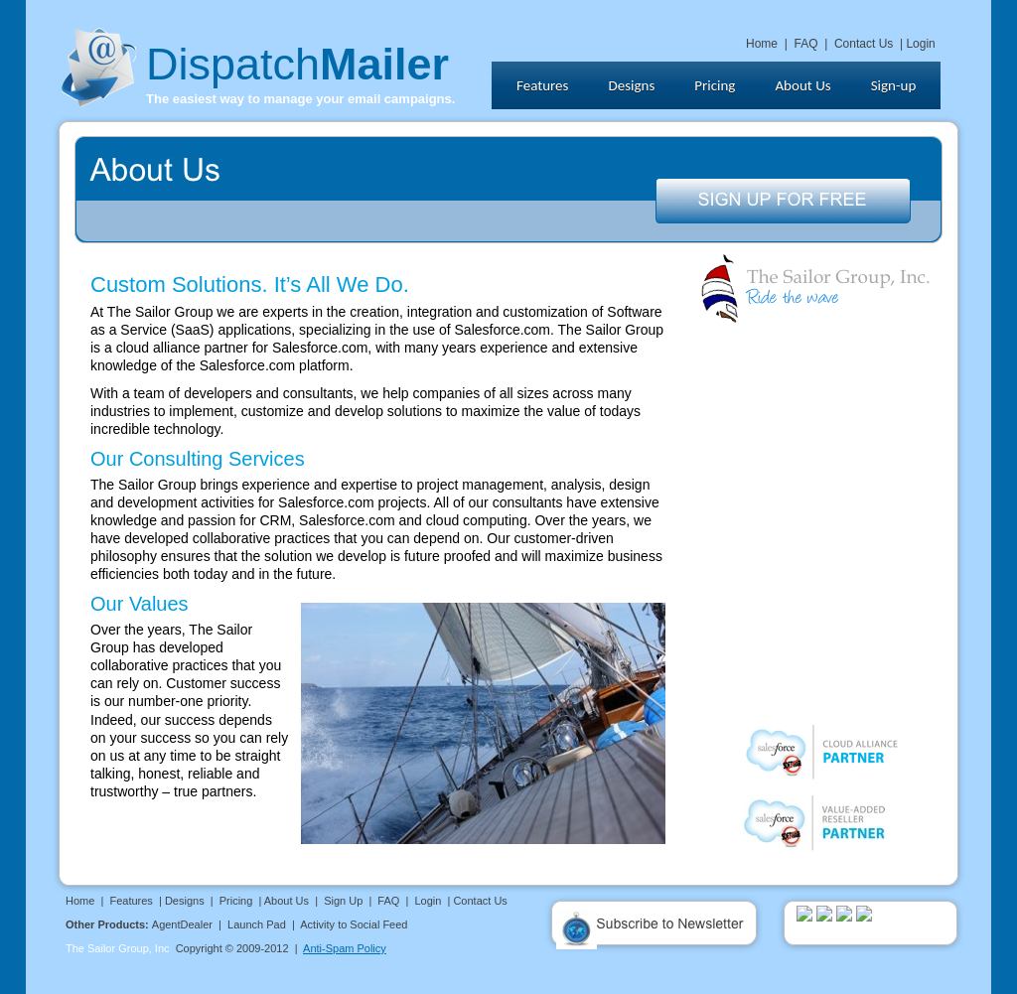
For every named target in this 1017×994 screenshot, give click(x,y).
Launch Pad (256, 924)
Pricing (236, 901)
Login (920, 44)
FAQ (805, 44)
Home (762, 44)
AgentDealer (182, 924)
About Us (286, 901)
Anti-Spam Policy (344, 948)
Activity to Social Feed (353, 924)
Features (130, 901)
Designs (185, 901)
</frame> (730, 91)
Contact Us (863, 44)
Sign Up (343, 901)
